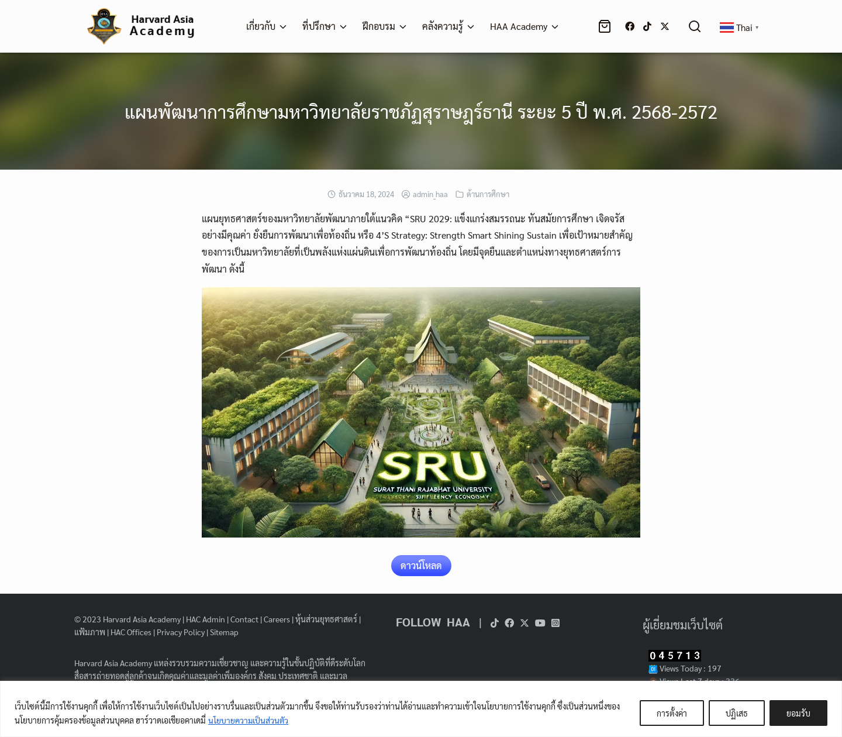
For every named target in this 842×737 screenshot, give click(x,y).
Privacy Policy (181, 631)
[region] (421, 709)
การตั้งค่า (672, 713)
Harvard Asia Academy (142, 619)
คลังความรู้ (442, 26)
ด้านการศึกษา (488, 194)
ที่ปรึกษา (319, 26)
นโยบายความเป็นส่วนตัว (248, 720)
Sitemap (224, 631)
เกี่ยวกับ (260, 26)
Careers (277, 619)
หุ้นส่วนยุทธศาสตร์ (326, 619)
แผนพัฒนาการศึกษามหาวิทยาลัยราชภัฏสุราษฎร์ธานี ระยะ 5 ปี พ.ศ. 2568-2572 (421, 111)
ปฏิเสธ (737, 713)
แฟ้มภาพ (89, 631)
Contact (244, 619)
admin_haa (430, 194)
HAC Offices (131, 631)
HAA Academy (518, 26)
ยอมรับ (798, 713)
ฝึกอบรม (379, 26)
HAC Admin (205, 619)
